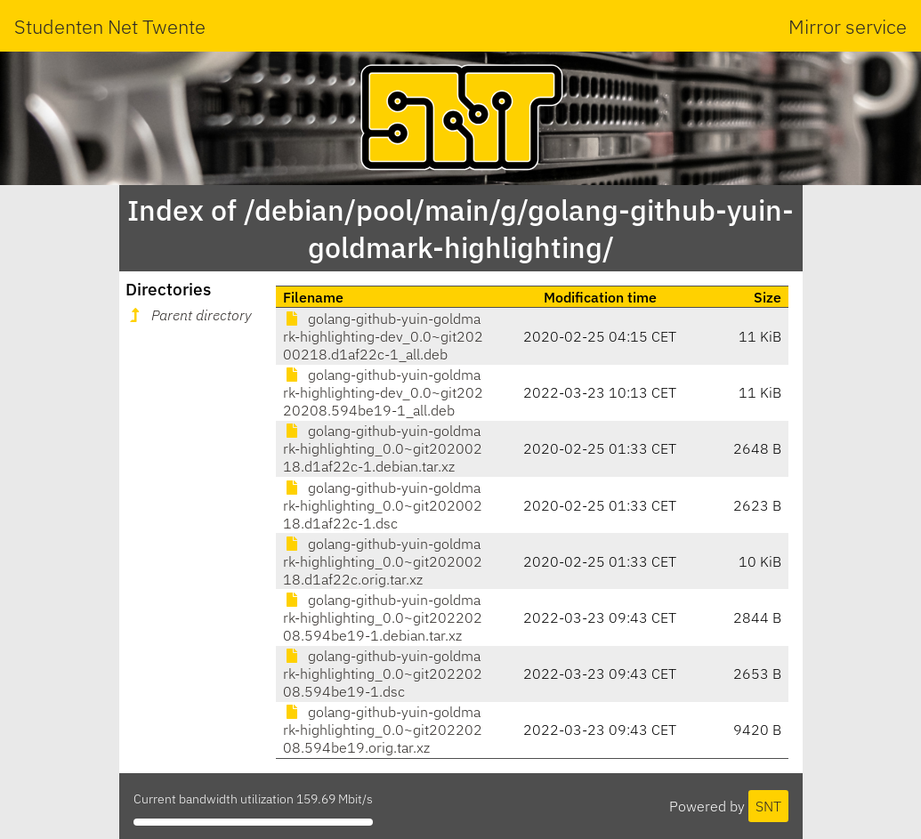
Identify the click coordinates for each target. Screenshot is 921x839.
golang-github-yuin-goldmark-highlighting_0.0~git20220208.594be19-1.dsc (382, 673)
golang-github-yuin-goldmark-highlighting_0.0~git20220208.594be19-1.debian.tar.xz (382, 617)
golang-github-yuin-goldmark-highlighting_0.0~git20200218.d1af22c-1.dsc (382, 505)
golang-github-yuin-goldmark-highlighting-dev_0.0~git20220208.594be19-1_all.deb (383, 392)
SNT (768, 806)
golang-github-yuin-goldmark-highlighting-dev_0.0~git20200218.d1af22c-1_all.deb (383, 336)
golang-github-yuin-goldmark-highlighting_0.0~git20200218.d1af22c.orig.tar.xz (382, 561)
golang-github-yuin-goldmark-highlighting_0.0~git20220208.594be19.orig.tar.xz (382, 729)
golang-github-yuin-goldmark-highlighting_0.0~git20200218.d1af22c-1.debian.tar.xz (382, 448)
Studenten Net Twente (110, 26)
